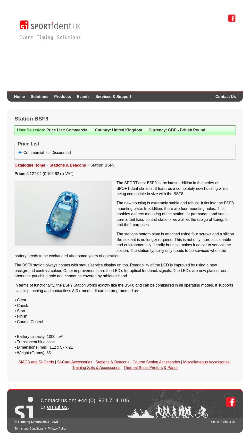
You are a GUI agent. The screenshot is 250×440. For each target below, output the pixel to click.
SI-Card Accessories (74, 362)
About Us (229, 422)
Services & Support (113, 97)
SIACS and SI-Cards (36, 362)
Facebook (231, 18)
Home (19, 97)
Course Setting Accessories (156, 362)
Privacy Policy (57, 428)
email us (57, 407)
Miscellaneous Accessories (206, 362)
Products (62, 97)
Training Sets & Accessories (96, 368)
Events (83, 97)
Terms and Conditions (29, 428)
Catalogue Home (30, 165)
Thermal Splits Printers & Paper (151, 368)
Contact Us (226, 97)
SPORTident (50, 30)
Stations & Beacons (68, 165)
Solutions (39, 97)
